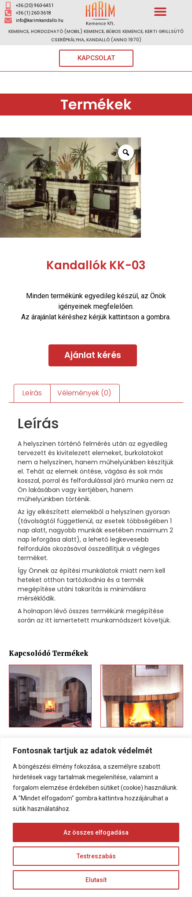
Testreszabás (96, 856)
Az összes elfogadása (96, 832)
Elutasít (96, 879)
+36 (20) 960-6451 (35, 5)
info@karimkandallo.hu (39, 20)
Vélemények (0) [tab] (84, 393)
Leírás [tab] (32, 393)
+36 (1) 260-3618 (33, 13)
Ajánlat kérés (92, 355)
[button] (160, 11)
